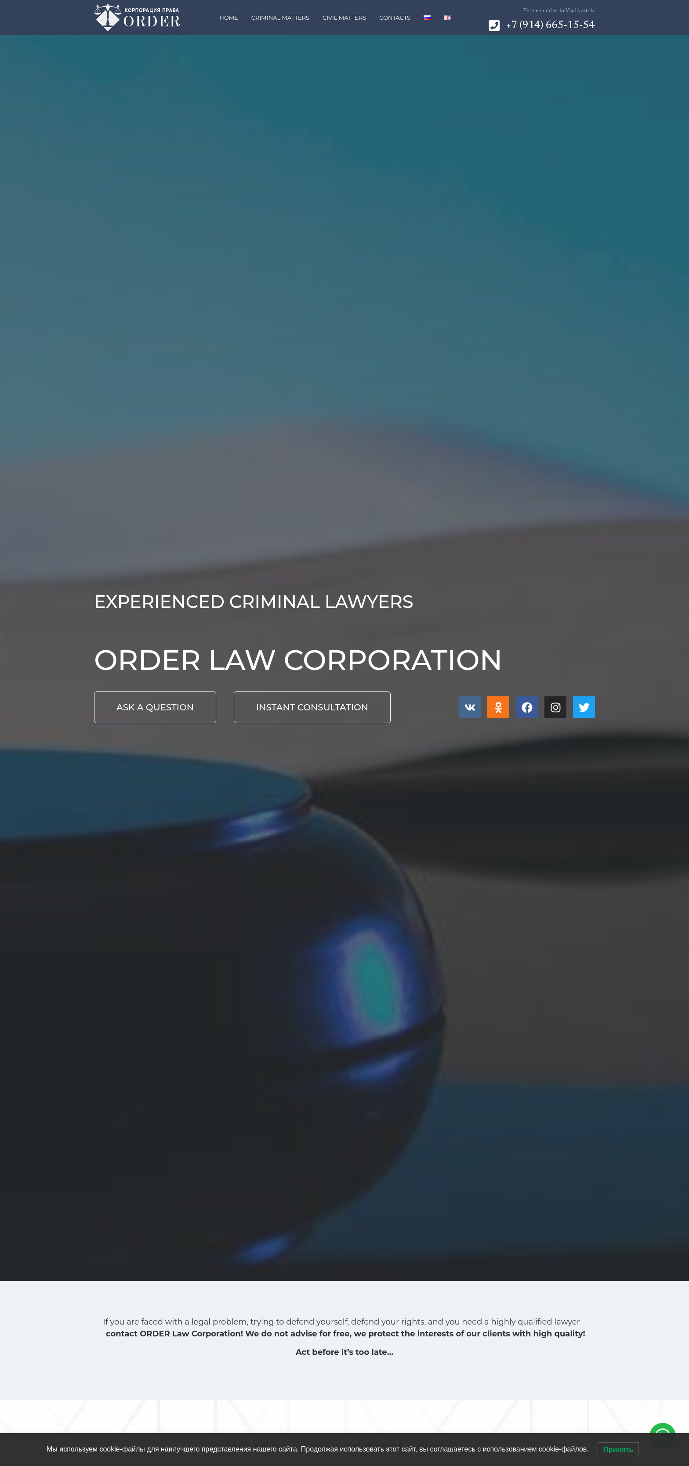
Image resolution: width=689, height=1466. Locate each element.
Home (228, 17)
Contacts (394, 17)
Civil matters (344, 17)
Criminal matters (280, 17)
